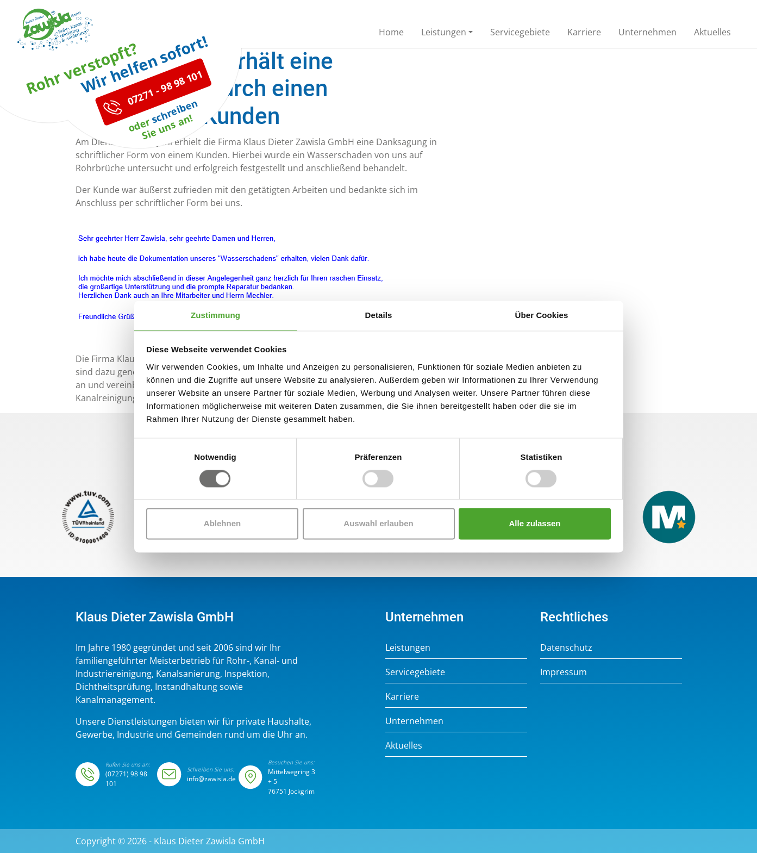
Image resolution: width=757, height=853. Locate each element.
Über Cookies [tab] (541, 315)
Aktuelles (403, 745)
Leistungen (407, 647)
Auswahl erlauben (378, 523)
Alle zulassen (534, 523)
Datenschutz (566, 647)
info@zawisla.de (211, 778)
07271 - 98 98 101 (153, 140)
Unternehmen (414, 721)
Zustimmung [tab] (215, 315)
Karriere (402, 696)
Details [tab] (378, 315)
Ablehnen (222, 523)
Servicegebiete (415, 672)
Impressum (563, 672)
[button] (446, 34)
